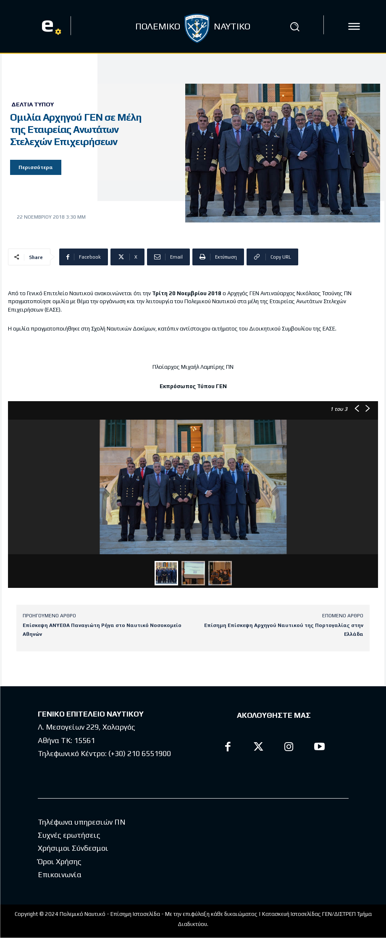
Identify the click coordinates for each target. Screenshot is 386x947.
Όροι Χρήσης (59, 861)
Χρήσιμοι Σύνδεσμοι (73, 848)
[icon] (354, 26)
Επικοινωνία (59, 874)
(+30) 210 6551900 (139, 753)
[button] (294, 26)
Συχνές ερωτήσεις (69, 835)
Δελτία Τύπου (32, 104)
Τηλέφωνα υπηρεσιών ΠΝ (82, 821)
